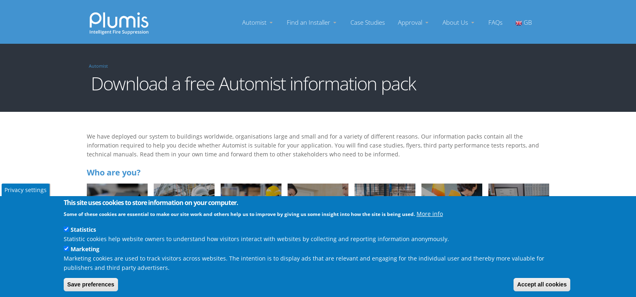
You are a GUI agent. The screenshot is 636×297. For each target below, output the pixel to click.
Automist (258, 22)
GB (524, 22)
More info (430, 214)
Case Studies (367, 22)
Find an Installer (312, 22)
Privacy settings (25, 190)
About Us (459, 22)
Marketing (85, 249)
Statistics (83, 229)
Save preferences (90, 284)
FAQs (495, 22)
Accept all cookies (542, 284)
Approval (414, 22)
